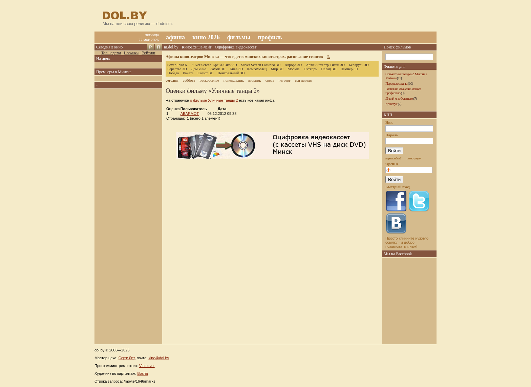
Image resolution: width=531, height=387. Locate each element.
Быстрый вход (397, 187)
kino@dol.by (158, 358)
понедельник (234, 80)
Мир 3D (277, 69)
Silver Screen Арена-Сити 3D (214, 65)
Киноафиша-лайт (197, 47)
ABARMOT (189, 113)
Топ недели (111, 53)
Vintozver (147, 366)
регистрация (414, 158)
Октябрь (310, 69)
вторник (254, 80)
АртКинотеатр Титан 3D (325, 65)
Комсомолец (257, 69)
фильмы (239, 37)
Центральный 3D (231, 73)
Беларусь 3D (359, 65)
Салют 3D (205, 73)
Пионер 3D (349, 69)
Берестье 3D (177, 69)
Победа (173, 73)
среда (270, 80)
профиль (270, 37)
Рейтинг (148, 53)
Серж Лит (127, 358)
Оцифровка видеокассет (236, 47)
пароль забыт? (393, 158)
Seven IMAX (177, 65)
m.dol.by (171, 47)
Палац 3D (328, 69)
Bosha (142, 373)
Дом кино (198, 69)
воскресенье (209, 80)
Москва (293, 69)
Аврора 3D (293, 65)
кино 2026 (206, 37)
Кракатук (391, 104)
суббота (189, 80)
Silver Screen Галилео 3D (260, 65)
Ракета (188, 73)
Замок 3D (217, 69)
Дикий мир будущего (399, 98)
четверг (284, 80)
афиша (175, 37)
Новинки (131, 53)
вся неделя (303, 80)
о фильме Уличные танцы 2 (214, 100)
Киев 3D (236, 69)
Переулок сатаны (396, 83)
